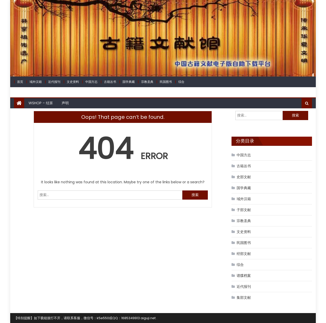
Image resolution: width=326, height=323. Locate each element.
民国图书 (166, 82)
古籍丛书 (110, 82)
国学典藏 (129, 82)
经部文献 (244, 253)
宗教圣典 (147, 82)
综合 (181, 82)
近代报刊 (54, 82)
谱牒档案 (244, 275)
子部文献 (244, 209)
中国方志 (91, 82)
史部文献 (244, 176)
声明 (65, 103)
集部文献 (244, 297)
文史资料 (73, 82)
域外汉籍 (36, 82)
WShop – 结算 (41, 103)
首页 (20, 82)
